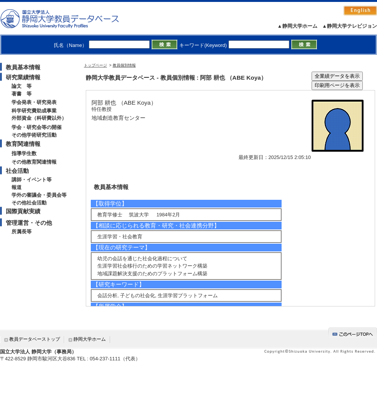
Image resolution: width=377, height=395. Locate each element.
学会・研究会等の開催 (37, 127)
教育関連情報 (23, 144)
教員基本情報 (23, 67)
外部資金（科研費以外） (39, 118)
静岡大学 (67, 18)
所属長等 (22, 231)
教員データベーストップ (34, 339)
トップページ (95, 65)
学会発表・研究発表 (34, 102)
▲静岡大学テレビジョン (349, 26)
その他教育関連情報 (34, 162)
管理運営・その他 (29, 222)
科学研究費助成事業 (34, 111)
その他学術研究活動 (34, 135)
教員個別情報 (124, 65)
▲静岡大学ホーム (297, 26)
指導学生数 (24, 153)
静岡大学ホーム (89, 339)
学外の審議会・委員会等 (39, 195)
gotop (353, 333)
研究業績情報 (23, 77)
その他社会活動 (29, 203)
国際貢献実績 (23, 211)
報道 (17, 187)
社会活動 (17, 170)
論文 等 (22, 86)
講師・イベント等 (32, 179)
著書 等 (22, 94)
